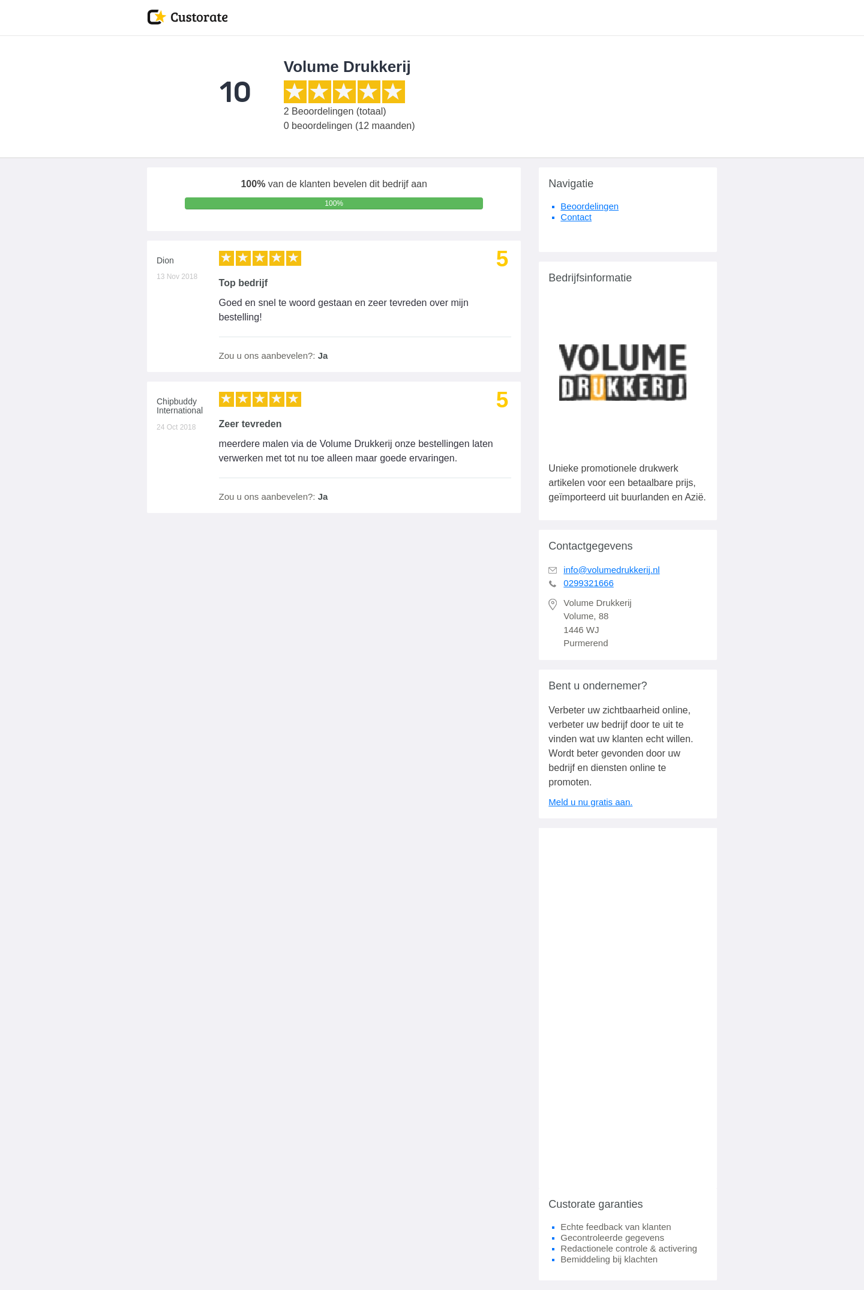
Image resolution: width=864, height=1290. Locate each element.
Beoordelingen (589, 206)
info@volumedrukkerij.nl (611, 570)
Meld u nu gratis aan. (590, 802)
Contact (576, 217)
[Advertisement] (628, 1008)
